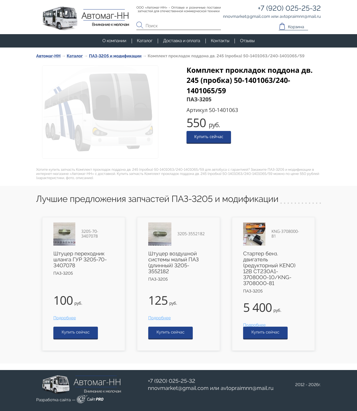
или (211, 388)
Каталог (145, 40)
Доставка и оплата (181, 40)
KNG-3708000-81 (285, 234)
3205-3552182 (191, 234)
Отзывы (247, 40)
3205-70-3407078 (89, 234)
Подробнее (64, 318)
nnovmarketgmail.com (178, 388)
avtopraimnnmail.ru (247, 388)
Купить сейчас (208, 137)
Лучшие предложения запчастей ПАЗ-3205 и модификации (157, 199)
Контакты (220, 40)
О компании (114, 40)
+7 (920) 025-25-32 (171, 381)
